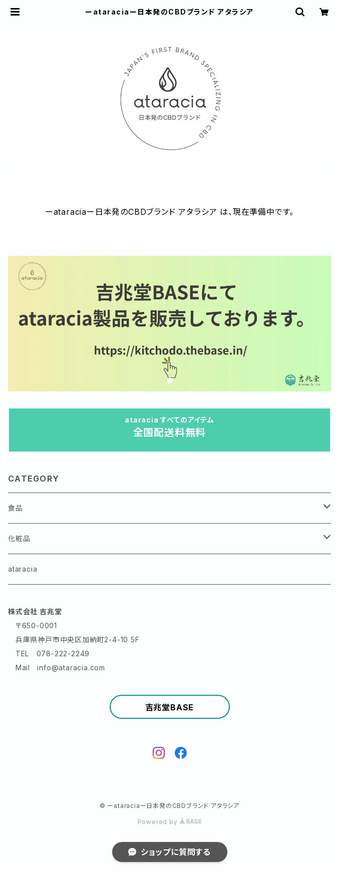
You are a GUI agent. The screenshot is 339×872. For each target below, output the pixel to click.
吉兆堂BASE (169, 707)
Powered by (170, 821)
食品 (15, 508)
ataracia (22, 569)
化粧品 (19, 538)
